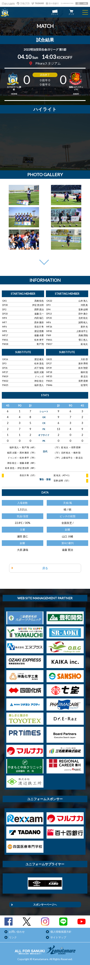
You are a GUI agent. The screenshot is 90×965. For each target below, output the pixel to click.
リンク (13, 937)
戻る (45, 568)
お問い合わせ (17, 931)
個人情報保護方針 (60, 931)
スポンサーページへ (45, 904)
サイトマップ (58, 937)
